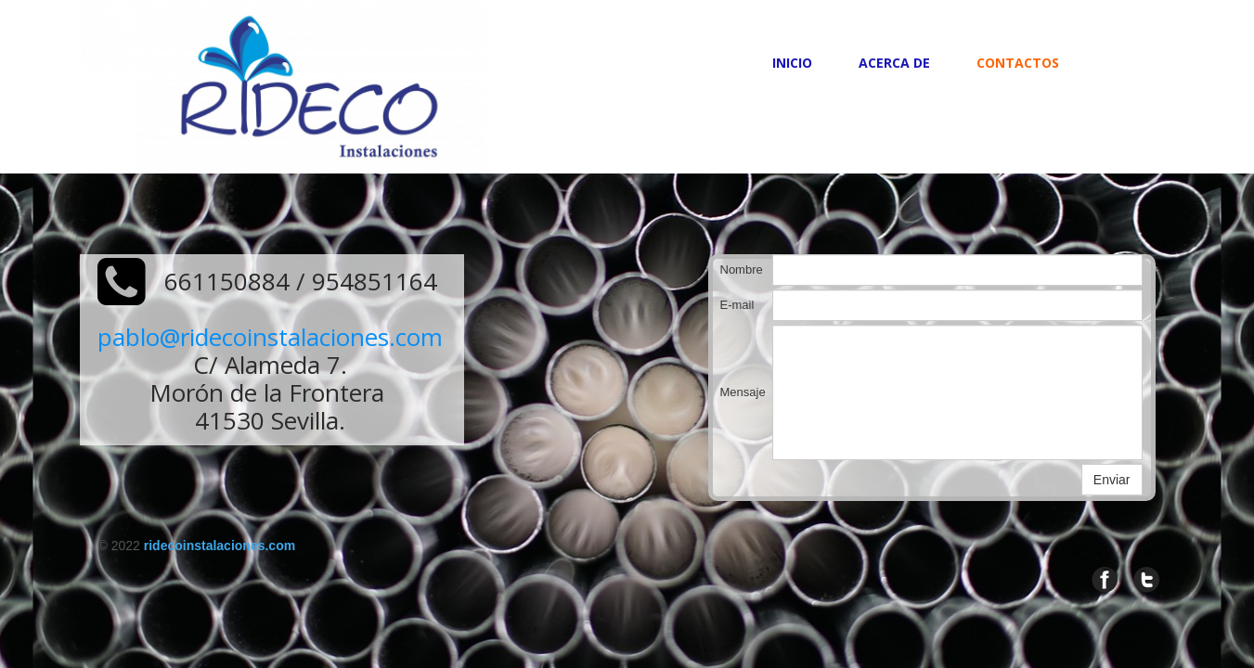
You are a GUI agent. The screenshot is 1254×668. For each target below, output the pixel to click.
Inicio (792, 62)
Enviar (1112, 479)
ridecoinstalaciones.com (219, 545)
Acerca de (894, 62)
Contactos (1017, 62)
